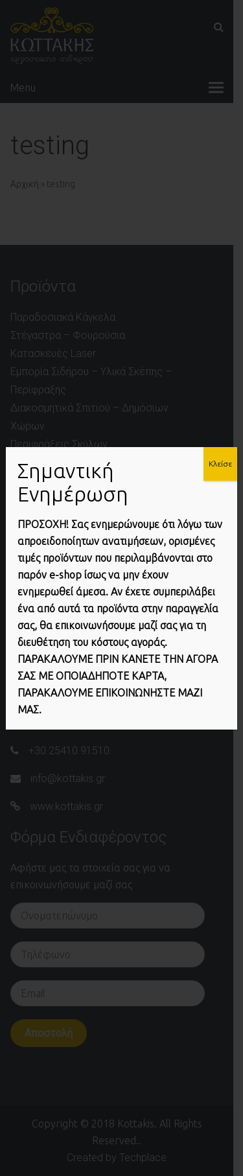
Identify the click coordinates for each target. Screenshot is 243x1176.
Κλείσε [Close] (220, 463)
